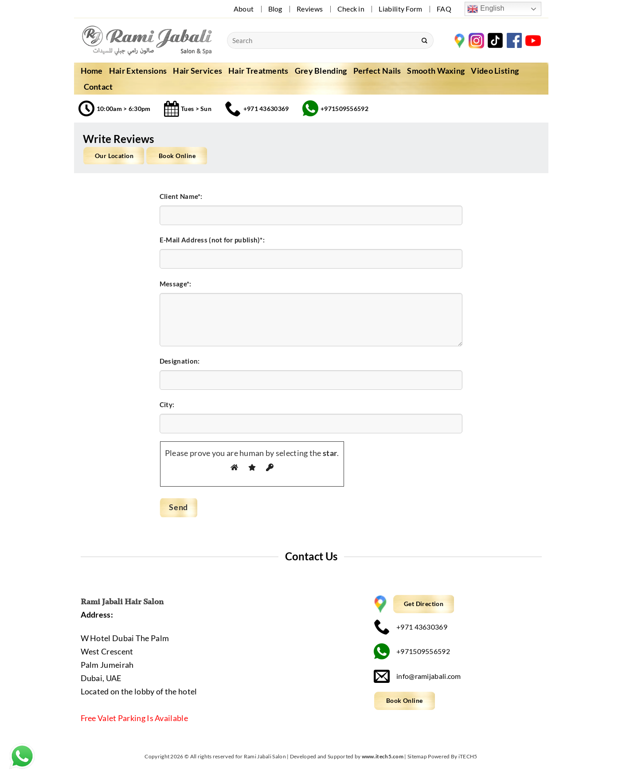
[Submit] (424, 40)
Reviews (310, 8)
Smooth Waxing (436, 70)
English (485, 9)
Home (92, 70)
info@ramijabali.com (417, 676)
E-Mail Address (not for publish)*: (212, 240)
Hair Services (197, 70)
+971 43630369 (410, 626)
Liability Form (400, 8)
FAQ (444, 8)
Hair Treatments (258, 70)
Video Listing (495, 70)
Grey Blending (321, 70)
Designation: (180, 361)
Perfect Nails (377, 70)
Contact (98, 86)
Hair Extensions (138, 70)
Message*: (176, 284)
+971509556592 (412, 651)
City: (167, 404)
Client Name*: (181, 196)
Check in (350, 8)
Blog (275, 8)
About (244, 8)
